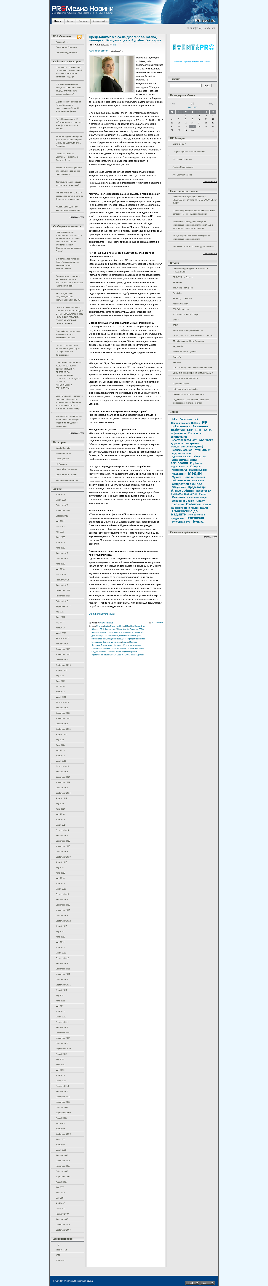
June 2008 (60, 1139)
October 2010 (62, 1043)
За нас (70, 21)
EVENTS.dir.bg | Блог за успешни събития (192, 368)
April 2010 (60, 1075)
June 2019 (60, 548)
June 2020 (60, 537)
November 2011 (63, 974)
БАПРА (176, 320)
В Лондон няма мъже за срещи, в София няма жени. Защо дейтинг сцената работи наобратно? (69, 89)
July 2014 (60, 804)
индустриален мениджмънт (107, 636)
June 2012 (60, 937)
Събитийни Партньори (66, 469)
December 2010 (63, 1033)
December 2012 (63, 905)
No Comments (157, 622)
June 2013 (60, 873)
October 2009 (62, 1107)
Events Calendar (63, 448)
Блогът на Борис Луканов (185, 352)
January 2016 (62, 708)
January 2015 (62, 772)
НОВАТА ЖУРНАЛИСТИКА (185, 378)
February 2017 (62, 638)
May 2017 (60, 622)
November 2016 (63, 654)
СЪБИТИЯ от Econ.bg (183, 277)
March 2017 (61, 633)
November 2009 (63, 1102)
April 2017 (60, 628)
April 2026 (60, 494)
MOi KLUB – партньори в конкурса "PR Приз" (194, 246)
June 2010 (60, 1065)
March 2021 (61, 526)
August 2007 (61, 1182)
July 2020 (60, 532)
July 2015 (60, 740)
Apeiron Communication (183, 167)
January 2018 (62, 585)
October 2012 (62, 915)
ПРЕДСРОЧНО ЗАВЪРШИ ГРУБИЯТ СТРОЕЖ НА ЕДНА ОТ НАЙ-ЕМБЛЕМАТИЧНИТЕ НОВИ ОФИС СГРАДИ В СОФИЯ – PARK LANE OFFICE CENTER (70, 315)
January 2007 (62, 1219)
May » (212, 104)
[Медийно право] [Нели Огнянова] (188, 341)
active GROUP (179, 144)
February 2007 (62, 1214)
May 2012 (60, 942)
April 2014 (60, 819)
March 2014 (61, 825)
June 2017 (60, 617)
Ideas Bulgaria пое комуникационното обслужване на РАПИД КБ (68, 296)
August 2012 (61, 926)
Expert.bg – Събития (182, 298)
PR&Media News (63, 453)
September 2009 (63, 1113)
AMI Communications (182, 175)
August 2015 (61, 734)
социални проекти (129, 652)
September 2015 (63, 729)
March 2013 (61, 889)
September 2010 (63, 1049)
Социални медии (114, 652)
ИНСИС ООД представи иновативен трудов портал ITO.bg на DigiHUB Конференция (68, 350)
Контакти (83, 21)
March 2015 (61, 761)
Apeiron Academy (180, 304)
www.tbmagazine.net (99, 51)
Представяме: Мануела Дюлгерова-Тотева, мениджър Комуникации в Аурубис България (125, 38)
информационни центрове (130, 636)
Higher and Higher (181, 384)
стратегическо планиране (102, 655)
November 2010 (63, 1038)
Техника (198, 521)
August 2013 (61, 862)
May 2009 (60, 1123)
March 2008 (61, 1150)
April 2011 (60, 1011)
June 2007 (60, 1193)
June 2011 (60, 1001)
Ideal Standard (136, 626)
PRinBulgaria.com (181, 309)
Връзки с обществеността (111, 632)
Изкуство (200, 456)
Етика (137, 632)
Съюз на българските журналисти (188, 394)
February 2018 (62, 580)
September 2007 (63, 1177)
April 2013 (60, 883)
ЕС (133, 632)
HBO (127, 626)
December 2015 (63, 713)
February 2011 (62, 1022)
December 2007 (63, 1161)
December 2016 (63, 649)
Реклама (102, 652)
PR (101, 629)
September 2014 (63, 793)
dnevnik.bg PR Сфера (183, 288)
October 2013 (62, 851)
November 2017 (63, 596)
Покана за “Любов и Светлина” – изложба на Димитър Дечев (67, 157)
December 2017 (63, 590)
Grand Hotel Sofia (117, 626)
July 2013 (60, 867)
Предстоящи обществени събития (191, 492)
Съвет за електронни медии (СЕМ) (191, 506)
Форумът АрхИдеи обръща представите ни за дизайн (68, 183)
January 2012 (62, 963)
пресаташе (139, 648)
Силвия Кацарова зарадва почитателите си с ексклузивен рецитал (68, 334)
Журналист (203, 449)
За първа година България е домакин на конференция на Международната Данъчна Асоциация (69, 141)
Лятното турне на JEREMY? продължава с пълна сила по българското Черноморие (69, 196)
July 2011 (60, 995)
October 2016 (62, 660)
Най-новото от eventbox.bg (185, 389)
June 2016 (60, 681)
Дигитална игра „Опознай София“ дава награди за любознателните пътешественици (67, 263)
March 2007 (61, 1208)
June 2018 (60, 564)
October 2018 (62, 558)
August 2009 (61, 1118)
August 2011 (61, 990)
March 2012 (61, 953)
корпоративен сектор (136, 639)
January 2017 (62, 644)
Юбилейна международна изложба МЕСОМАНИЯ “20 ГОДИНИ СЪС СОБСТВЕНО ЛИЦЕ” (195, 200)
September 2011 (63, 985)
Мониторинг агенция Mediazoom (188, 330)
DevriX (90, 1281)
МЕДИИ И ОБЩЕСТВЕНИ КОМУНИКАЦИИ (193, 373)
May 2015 (60, 750)
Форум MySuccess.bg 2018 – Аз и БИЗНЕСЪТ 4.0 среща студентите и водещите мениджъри (69, 421)
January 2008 (62, 1155)
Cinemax (99, 626)
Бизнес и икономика (186, 435)
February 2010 (62, 1086)
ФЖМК (127, 655)
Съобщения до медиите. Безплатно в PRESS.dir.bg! (190, 270)
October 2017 (62, 601)
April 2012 (60, 947)
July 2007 (60, 1187)
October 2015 (62, 724)
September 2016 (63, 665)
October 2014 (62, 788)
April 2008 (60, 1145)
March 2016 (61, 697)
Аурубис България (130, 629)
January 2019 (62, 553)
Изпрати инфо (100, 21)
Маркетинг (118, 645)
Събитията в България (66, 47)
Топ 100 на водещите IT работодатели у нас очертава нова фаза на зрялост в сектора (69, 124)
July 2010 (60, 1059)
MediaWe (177, 362)
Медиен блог (179, 346)
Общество (115, 648)
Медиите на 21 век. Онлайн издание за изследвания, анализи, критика (191, 401)
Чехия (132, 655)
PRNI (114, 45)
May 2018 (60, 569)
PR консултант (109, 629)
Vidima (119, 629)
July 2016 (60, 676)
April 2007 (60, 1203)
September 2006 (63, 1230)
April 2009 (60, 1129)
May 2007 (60, 1198)
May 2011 (60, 1006)
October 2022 (62, 516)
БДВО (175, 325)
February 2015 (62, 766)
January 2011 (62, 1027)
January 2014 (62, 835)
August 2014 (61, 798)
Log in (58, 1244)
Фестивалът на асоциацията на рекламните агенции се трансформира (69, 171)
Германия (127, 632)
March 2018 (61, 574)
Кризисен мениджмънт (112, 642)
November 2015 (63, 718)
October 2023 (62, 505)
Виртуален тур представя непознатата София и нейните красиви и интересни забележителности (69, 281)
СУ (115, 655)
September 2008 (63, 1134)
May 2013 (60, 878)
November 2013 (63, 846)
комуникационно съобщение (114, 639)
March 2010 (61, 1081)
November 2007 (63, 1166)
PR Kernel (177, 282)
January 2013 (62, 899)
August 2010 (61, 1054)
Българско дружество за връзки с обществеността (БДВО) (192, 443)
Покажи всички (77, 217)
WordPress (61, 1260)
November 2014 (63, 782)
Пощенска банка (127, 648)
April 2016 (60, 692)
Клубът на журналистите (186, 465)
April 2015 (60, 756)
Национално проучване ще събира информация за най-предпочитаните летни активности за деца (69, 72)
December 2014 (63, 777)
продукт (95, 652)
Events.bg (177, 293)
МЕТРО (106, 648)
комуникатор (97, 639)
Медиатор (127, 645)
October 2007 (62, 1171)
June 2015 (60, 745)
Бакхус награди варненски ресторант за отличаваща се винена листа (191, 237)
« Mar (172, 104)
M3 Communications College (186, 314)
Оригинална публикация (102, 613)
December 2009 (63, 1097)
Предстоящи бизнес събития (188, 488)
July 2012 (60, 931)
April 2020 (60, 542)
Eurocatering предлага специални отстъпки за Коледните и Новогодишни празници (194, 212)
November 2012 (63, 910)
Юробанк (140, 655)
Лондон (125, 642)
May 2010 (60, 1070)
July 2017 (60, 612)
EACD (106, 626)
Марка (110, 645)
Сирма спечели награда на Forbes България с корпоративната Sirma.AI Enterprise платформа (68, 106)
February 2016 (62, 702)
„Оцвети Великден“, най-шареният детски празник (68, 208)
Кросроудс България (182, 159)
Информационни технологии (184, 461)
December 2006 (63, 1224)
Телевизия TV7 (181, 521)
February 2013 (62, 894)
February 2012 (62, 958)
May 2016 (60, 686)
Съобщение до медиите (184, 512)
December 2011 (63, 969)
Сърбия (120, 655)
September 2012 (63, 921)
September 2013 (63, 857)
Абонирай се (62, 42)
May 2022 (60, 521)
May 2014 (60, 814)
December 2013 (63, 841)
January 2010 (62, 1091)
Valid (61, 1250)
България (95, 632)
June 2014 (60, 809)
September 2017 (63, 606)
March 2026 (61, 500)
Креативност (97, 642)
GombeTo (177, 357)
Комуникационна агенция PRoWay (189, 151)
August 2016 (61, 670)
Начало (57, 21)
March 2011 (61, 1017)
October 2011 (62, 979)
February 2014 (62, 830)
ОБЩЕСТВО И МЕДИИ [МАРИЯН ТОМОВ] (192, 336)
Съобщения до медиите (67, 53)
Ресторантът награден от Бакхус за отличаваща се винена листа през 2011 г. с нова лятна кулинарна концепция (193, 225)
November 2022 (63, 510)
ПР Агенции (61, 464)
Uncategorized (62, 459)
